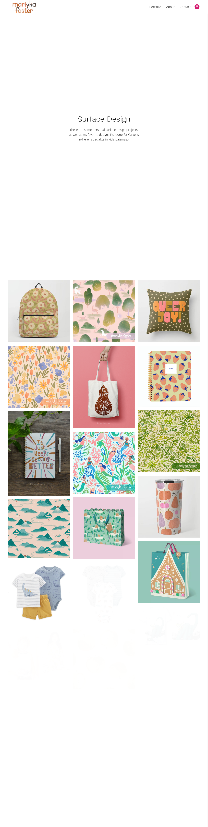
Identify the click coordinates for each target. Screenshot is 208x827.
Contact (185, 7)
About (170, 7)
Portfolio (155, 7)
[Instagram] (197, 6)
